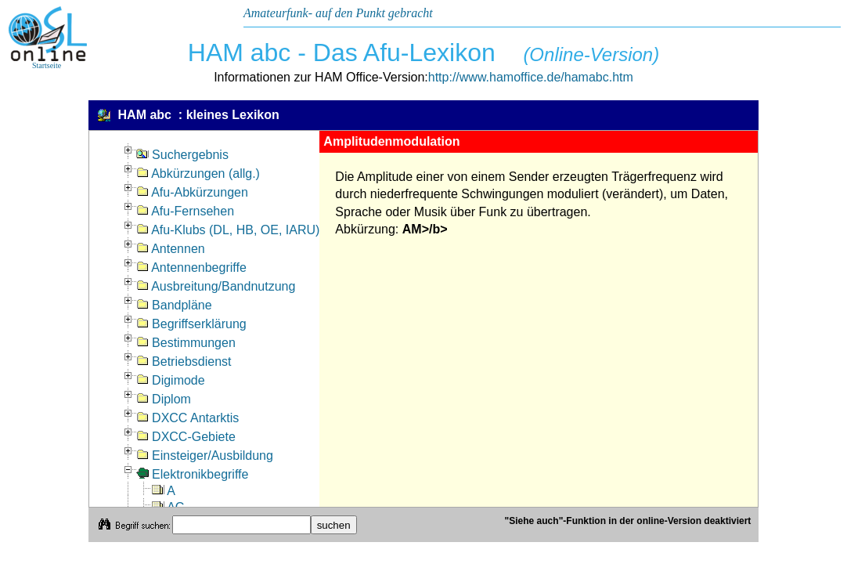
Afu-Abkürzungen (192, 192)
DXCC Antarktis (188, 418)
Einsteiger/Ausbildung (204, 455)
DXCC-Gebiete (186, 436)
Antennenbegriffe (191, 267)
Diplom (163, 399)
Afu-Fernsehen (185, 211)
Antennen (170, 248)
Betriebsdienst (184, 361)
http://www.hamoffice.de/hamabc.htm (530, 77)
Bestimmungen (186, 342)
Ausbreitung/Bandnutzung (216, 286)
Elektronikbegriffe (192, 474)
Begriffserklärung (191, 324)
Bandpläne (174, 305)
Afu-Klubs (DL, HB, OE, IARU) (228, 230)
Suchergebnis (182, 154)
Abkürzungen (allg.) (198, 173)
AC (168, 507)
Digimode (170, 380)
